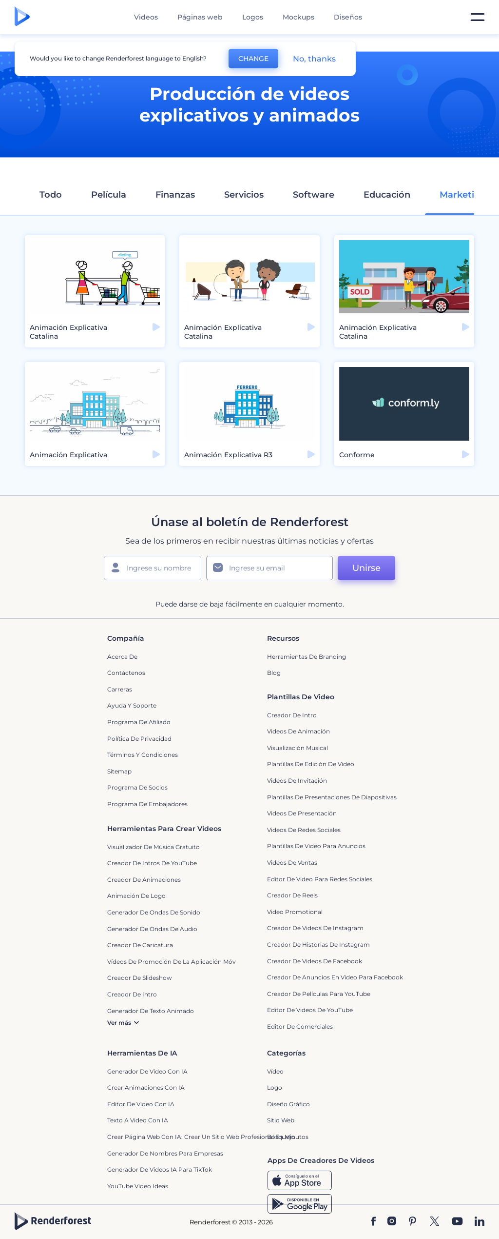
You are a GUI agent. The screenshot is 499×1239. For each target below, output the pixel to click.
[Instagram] (391, 1222)
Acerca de (122, 656)
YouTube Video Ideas (137, 1186)
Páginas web (200, 17)
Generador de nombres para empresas (165, 1153)
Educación (387, 194)
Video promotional (295, 911)
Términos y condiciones (142, 754)
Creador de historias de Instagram (318, 944)
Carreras (119, 689)
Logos (252, 17)
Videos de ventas (292, 862)
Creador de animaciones (144, 879)
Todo (50, 194)
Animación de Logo (136, 895)
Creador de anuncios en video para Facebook (335, 977)
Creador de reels (292, 895)
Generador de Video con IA (147, 1071)
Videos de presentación (302, 813)
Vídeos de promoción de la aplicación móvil (173, 961)
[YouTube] (457, 1222)
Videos (146, 17)
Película (108, 194)
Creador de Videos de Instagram (315, 928)
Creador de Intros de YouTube (152, 863)
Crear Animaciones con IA (146, 1087)
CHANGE (253, 58)
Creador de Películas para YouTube (318, 993)
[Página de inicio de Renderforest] (22, 17)
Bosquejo (281, 1136)
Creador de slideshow (139, 977)
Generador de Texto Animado (150, 1011)
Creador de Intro (292, 715)
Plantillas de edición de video (310, 764)
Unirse (366, 568)
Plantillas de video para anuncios (316, 846)
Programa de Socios (137, 787)
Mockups (298, 17)
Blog (274, 672)
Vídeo (275, 1071)
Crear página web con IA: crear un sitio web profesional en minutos (207, 1136)
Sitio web (280, 1120)
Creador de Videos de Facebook (314, 961)
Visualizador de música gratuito (153, 847)
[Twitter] (434, 1222)
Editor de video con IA (140, 1104)
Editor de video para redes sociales (319, 879)
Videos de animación (298, 731)
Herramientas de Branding (306, 656)
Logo (274, 1087)
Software (313, 194)
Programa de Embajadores (147, 804)
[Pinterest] (412, 1222)
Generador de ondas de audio (152, 929)
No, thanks (314, 58)
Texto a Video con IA (137, 1120)
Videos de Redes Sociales (304, 829)
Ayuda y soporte (131, 705)
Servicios (244, 194)
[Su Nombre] (152, 568)
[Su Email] (269, 568)
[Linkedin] (479, 1222)
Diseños (348, 17)
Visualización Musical (297, 748)
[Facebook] (373, 1222)
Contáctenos (126, 672)
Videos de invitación (297, 780)
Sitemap (119, 771)
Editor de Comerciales (300, 1026)
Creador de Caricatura (140, 945)
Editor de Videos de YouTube (310, 1010)
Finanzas (175, 194)
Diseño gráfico (288, 1104)
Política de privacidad (139, 738)
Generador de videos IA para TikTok (159, 1169)
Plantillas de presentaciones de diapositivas (332, 797)
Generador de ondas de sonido (153, 912)
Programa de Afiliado (139, 722)
